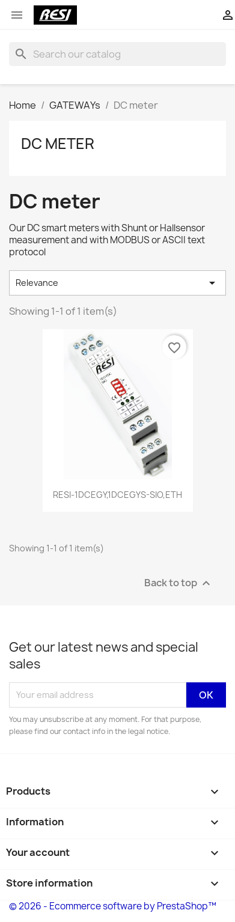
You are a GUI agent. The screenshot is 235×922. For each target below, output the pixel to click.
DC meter (57, 143)
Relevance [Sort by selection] (117, 283)
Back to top (178, 582)
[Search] (117, 54)
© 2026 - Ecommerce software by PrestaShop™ (112, 906)
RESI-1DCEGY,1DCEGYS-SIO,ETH (117, 494)
